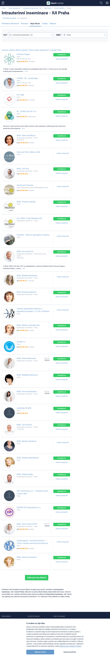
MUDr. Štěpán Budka (25, 474)
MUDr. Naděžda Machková (27, 375)
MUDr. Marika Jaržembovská (28, 325)
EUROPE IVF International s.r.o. (29, 507)
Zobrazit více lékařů (36, 577)
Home (3, 8)
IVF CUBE (20, 95)
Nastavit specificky (70, 652)
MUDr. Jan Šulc (23, 169)
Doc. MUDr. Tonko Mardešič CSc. (30, 218)
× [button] (51, 35)
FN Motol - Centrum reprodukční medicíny (33, 235)
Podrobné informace (10, 24)
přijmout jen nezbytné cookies (70, 646)
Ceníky (45, 24)
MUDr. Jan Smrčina (24, 425)
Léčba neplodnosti (14, 8)
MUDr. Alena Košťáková (26, 135)
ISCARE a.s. (21, 342)
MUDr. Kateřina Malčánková (28, 458)
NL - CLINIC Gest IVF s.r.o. (27, 111)
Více (26, 71)
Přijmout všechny (40, 652)
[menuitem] (11, 24)
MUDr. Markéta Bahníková (27, 275)
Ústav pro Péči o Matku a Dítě (28, 152)
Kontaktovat (62, 55)
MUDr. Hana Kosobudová (27, 391)
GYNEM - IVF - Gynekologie (27, 78)
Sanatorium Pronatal (25, 185)
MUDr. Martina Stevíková (26, 441)
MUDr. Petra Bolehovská (26, 358)
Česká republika (59, 8)
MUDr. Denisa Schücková (27, 557)
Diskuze (53, 24)
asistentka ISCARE (24, 408)
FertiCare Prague (23, 54)
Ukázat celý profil (62, 59)
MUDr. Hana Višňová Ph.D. (27, 524)
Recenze (24, 24)
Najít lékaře (47, 8)
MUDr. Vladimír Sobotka (26, 202)
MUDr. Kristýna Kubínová (26, 292)
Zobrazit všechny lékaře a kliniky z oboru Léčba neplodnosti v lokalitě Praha (31, 50)
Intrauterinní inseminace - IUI (32, 8)
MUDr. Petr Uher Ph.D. (25, 251)
